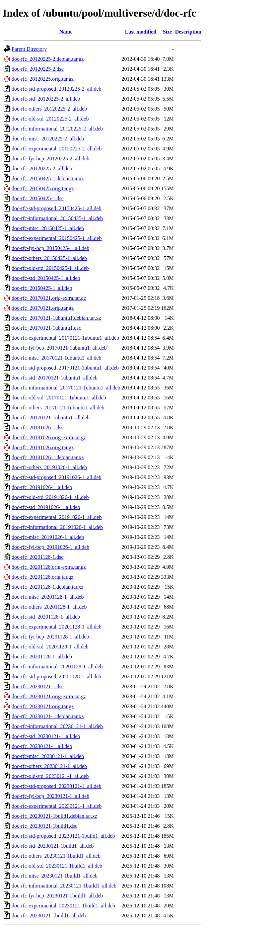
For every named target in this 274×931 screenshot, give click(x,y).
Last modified (141, 32)
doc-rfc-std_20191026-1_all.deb (46, 507)
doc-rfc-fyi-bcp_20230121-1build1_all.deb (57, 895)
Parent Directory (29, 49)
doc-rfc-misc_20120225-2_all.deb (48, 138)
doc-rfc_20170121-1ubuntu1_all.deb (51, 417)
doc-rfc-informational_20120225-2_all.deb (57, 128)
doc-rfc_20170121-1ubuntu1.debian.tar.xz (56, 318)
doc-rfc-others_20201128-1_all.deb (49, 607)
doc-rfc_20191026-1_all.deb (42, 487)
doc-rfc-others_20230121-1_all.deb (49, 766)
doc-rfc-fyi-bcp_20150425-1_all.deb (50, 248)
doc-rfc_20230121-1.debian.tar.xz (48, 716)
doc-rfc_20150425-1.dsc (38, 198)
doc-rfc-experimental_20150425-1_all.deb (57, 238)
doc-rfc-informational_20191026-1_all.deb (57, 527)
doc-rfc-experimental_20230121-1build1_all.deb (63, 905)
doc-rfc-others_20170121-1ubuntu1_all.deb (58, 407)
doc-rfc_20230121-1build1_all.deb (49, 915)
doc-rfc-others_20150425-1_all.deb (49, 258)
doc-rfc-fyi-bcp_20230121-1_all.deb (50, 796)
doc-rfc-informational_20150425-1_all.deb (57, 218)
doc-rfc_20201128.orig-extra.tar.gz (49, 567)
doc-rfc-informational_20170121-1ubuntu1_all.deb (66, 387)
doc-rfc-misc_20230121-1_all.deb (48, 756)
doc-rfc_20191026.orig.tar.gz (43, 447)
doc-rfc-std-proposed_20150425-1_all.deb (57, 208)
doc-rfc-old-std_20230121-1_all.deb (50, 776)
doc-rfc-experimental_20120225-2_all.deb (57, 148)
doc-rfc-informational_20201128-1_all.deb (57, 666)
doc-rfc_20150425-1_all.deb (42, 288)
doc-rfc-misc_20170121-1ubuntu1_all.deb (57, 358)
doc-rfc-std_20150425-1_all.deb (46, 278)
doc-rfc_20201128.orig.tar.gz (42, 577)
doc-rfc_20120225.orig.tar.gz (43, 79)
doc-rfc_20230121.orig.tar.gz (43, 706)
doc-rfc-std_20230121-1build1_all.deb (53, 846)
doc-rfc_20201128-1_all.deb (42, 656)
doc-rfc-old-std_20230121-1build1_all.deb (57, 866)
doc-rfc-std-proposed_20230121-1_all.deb (57, 786)
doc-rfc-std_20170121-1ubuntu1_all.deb (55, 378)
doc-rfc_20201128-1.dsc (37, 557)
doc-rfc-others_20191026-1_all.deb (49, 467)
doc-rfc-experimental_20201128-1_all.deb (57, 627)
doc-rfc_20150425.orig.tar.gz (43, 188)
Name (66, 32)
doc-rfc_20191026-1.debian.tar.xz (48, 457)
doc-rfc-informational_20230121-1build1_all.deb (64, 886)
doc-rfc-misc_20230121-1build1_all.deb (55, 876)
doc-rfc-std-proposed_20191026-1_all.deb (57, 477)
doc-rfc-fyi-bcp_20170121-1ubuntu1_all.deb (59, 348)
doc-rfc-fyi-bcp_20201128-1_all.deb (50, 636)
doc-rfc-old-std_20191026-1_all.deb (50, 497)
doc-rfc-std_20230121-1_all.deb (46, 736)
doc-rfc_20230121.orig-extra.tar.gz (49, 696)
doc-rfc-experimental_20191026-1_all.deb (57, 517)
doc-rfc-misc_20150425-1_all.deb (48, 228)
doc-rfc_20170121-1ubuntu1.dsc (46, 328)
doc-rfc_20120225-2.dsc (38, 69)
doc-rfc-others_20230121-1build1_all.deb (56, 856)
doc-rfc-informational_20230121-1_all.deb (57, 726)
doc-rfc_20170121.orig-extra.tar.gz (49, 298)
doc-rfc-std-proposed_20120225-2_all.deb (57, 89)
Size (167, 32)
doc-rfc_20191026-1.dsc (38, 427)
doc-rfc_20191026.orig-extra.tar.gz (49, 437)
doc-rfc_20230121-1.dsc (38, 686)
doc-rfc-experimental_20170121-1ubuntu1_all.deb (65, 338)
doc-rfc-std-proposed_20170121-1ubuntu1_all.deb (65, 368)
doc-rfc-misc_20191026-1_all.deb (48, 537)
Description (188, 32)
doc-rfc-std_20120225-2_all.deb (46, 99)
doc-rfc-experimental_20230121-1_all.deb (57, 806)
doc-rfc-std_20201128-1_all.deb (46, 617)
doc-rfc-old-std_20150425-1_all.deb (50, 268)
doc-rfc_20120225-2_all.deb (42, 168)
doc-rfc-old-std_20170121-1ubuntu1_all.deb (59, 397)
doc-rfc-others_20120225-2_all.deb (49, 109)
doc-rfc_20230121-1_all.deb (42, 746)
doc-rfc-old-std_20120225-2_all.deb (50, 119)
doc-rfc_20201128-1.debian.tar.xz (48, 587)
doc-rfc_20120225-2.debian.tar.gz (48, 59)
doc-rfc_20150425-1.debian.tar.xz (48, 178)
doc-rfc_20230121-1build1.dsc (44, 826)
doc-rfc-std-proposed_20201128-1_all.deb (56, 676)
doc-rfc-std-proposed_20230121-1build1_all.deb (63, 836)
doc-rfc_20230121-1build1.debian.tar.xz (54, 816)
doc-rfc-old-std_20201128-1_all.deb (50, 646)
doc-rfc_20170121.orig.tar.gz (43, 308)
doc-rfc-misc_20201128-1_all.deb (48, 597)
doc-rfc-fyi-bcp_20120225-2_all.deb (50, 158)
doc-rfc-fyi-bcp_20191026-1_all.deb (50, 547)
